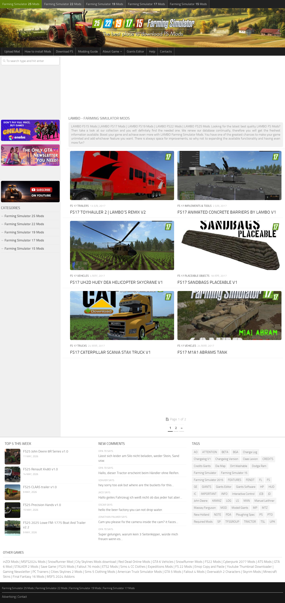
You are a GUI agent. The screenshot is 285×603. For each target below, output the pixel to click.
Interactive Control (243, 494)
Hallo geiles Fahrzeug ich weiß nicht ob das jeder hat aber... (140, 497)
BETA (225, 452)
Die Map (220, 466)
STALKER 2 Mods (26, 567)
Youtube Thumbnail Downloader (249, 567)
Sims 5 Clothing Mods (100, 572)
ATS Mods (265, 562)
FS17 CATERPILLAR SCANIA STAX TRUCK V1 (110, 352)
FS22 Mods (213, 562)
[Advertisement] (175, 85)
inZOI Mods (11, 562)
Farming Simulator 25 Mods (24, 216)
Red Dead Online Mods (134, 562)
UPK (272, 521)
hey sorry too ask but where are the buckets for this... (136, 485)
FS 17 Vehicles (79, 275)
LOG (228, 500)
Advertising (9, 596)
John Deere (201, 500)
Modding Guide (88, 51)
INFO (224, 494)
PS (261, 514)
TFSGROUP (232, 521)
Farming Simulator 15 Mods (24, 248)
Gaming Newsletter (16, 572)
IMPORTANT (209, 494)
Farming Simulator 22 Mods (24, 224)
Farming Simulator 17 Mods (24, 240)
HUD (271, 487)
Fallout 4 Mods (194, 572)
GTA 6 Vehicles (163, 562)
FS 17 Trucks (78, 345)
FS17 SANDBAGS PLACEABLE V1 (207, 282)
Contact (22, 596)
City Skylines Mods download (95, 562)
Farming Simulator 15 (234, 473)
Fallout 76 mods (88, 567)
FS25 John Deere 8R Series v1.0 (45, 451)
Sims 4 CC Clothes (133, 567)
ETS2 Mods (110, 567)
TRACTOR (250, 521)
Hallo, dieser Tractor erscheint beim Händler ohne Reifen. (138, 473)
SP (219, 521)
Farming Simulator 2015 (208, 480)
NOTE (217, 514)
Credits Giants (202, 466)
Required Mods (203, 521)
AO (196, 452)
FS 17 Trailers (79, 206)
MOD (223, 508)
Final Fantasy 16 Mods (28, 577)
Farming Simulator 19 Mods (24, 232)
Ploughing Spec (245, 514)
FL (260, 480)
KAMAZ (216, 500)
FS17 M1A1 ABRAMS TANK (202, 352)
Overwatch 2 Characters (223, 572)
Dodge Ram (259, 466)
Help (152, 51)
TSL (263, 521)
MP (255, 508)
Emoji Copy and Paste (209, 567)
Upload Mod (12, 51)
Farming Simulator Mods (20, 4)
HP (262, 487)
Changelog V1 (202, 459)
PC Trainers (40, 572)
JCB (261, 494)
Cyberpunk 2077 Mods (239, 562)
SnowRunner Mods (189, 562)
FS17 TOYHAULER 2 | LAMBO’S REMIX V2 (108, 212)
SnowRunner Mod (60, 562)
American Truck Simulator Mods (140, 572)
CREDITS (268, 459)
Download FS (64, 51)
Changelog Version (226, 459)
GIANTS (206, 487)
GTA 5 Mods (172, 572)
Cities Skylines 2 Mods (66, 572)
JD (269, 494)
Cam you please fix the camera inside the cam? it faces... (138, 522)
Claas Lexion (250, 459)
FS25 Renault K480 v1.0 (40, 469)
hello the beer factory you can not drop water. (130, 510)
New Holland (201, 514)
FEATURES (234, 480)
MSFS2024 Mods (33, 562)
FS (268, 480)
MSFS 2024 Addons (61, 577)
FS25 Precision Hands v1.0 (42, 505)
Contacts (166, 51)
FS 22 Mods (183, 567)
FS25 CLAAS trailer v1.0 (40, 487)
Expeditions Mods (160, 567)
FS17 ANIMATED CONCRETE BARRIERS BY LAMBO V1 (226, 212)
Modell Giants (240, 508)
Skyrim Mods (252, 572)
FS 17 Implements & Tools (194, 206)
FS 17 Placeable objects (193, 275)
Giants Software (245, 487)
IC (195, 494)
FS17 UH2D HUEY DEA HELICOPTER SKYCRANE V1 (116, 282)
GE (195, 487)
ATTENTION (209, 452)
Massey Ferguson (205, 508)
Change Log (250, 452)
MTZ (265, 508)
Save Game (48, 567)
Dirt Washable (238, 466)
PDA (228, 514)
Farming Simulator (205, 473)
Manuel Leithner (264, 500)
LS (237, 500)
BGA (235, 452)
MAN (247, 500)
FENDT (250, 480)
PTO (270, 514)
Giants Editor (135, 51)
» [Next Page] (182, 428)
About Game (111, 51)
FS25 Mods (66, 567)
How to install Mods (38, 51)
